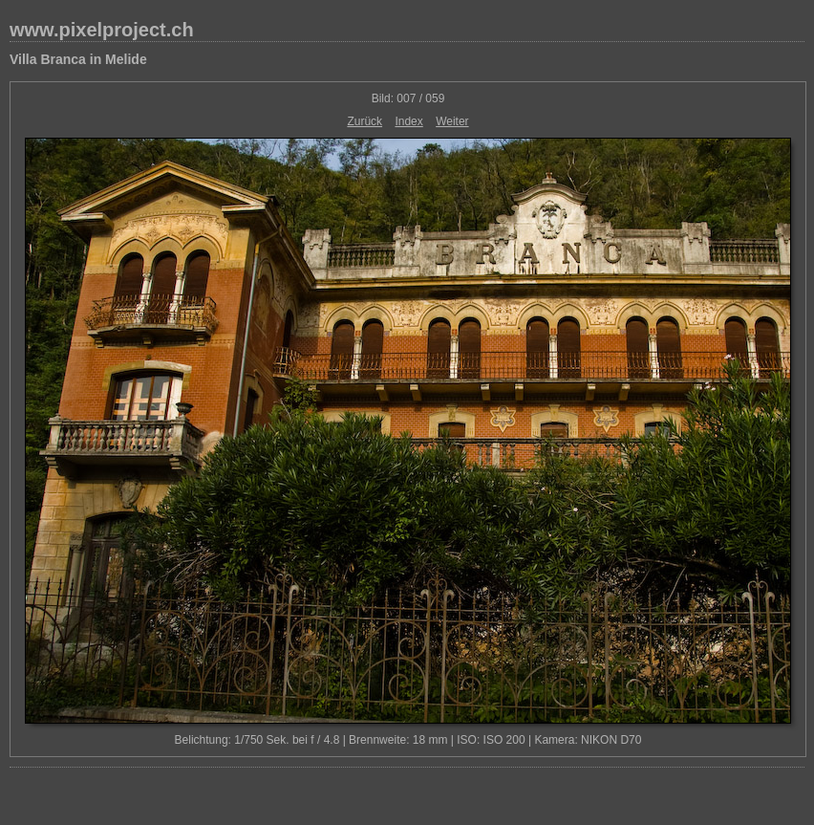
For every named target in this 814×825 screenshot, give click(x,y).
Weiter (452, 121)
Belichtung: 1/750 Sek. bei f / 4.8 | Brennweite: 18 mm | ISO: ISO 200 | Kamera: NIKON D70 (408, 740)
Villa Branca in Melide (78, 59)
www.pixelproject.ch (102, 29)
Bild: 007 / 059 (408, 98)
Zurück (364, 121)
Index (408, 121)
